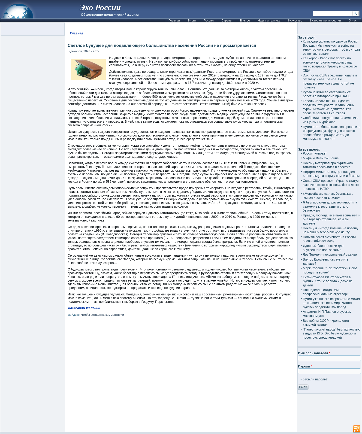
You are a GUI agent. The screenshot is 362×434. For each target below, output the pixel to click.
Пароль (305, 366)
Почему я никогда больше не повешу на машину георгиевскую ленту (331, 230)
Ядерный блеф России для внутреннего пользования (323, 248)
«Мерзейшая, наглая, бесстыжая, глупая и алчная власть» (328, 196)
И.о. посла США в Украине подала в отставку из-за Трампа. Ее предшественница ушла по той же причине (330, 81)
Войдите (74, 314)
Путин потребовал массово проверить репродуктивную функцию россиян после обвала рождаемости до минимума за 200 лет (331, 133)
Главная (174, 20)
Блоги (192, 20)
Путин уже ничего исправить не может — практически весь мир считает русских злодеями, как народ (331, 303)
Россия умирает (315, 153)
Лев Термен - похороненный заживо (330, 254)
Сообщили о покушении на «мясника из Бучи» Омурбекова (331, 120)
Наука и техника (269, 20)
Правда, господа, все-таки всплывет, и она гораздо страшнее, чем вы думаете (331, 219)
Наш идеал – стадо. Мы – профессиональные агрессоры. (326, 292)
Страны (226, 20)
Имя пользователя (314, 353)
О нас (353, 20)
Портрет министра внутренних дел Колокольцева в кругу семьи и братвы (331, 174)
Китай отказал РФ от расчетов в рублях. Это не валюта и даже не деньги (328, 281)
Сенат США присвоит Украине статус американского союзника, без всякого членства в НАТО (331, 185)
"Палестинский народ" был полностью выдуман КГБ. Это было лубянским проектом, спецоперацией (331, 333)
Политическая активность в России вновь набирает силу (329, 239)
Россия (209, 20)
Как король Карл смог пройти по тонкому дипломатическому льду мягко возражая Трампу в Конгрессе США (330, 64)
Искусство (295, 20)
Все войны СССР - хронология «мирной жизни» (326, 323)
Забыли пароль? (315, 379)
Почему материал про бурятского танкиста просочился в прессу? (328, 165)
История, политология (325, 20)
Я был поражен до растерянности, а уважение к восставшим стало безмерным (330, 206)
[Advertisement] (181, 375)
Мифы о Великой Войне (321, 158)
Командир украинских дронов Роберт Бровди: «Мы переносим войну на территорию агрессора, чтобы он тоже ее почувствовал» (331, 47)
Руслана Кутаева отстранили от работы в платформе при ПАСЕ (327, 94)
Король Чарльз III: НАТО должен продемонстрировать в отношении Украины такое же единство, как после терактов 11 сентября (329, 107)
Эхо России (100, 7)
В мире (245, 20)
